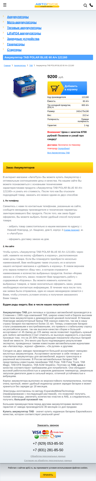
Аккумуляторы (18, 16)
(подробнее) (64, 148)
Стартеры (14, 49)
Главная (7, 66)
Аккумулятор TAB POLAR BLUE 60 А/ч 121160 (55, 66)
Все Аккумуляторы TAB (58, 153)
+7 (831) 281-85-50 (48, 450)
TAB (31, 66)
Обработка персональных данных (48, 456)
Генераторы (16, 44)
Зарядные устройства (23, 38)
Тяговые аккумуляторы (24, 27)
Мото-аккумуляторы (22, 22)
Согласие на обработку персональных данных (48, 460)
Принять (48, 475)
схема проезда (72, 230)
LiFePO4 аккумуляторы (24, 33)
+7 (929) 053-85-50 (48, 443)
